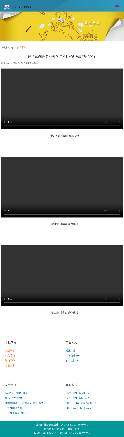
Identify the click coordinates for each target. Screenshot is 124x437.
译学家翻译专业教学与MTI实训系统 (24, 403)
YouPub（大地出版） (16, 393)
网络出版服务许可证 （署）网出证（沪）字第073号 (62, 433)
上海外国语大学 (13, 408)
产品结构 (10, 355)
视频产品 (71, 350)
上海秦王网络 (72, 429)
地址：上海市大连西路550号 (81, 403)
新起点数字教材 (13, 398)
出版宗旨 (10, 350)
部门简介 (10, 360)
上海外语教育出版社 (16, 413)
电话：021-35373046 (77, 393)
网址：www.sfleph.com (78, 408)
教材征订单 (72, 360)
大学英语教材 (73, 355)
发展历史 (10, 365)
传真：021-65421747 (77, 398)
